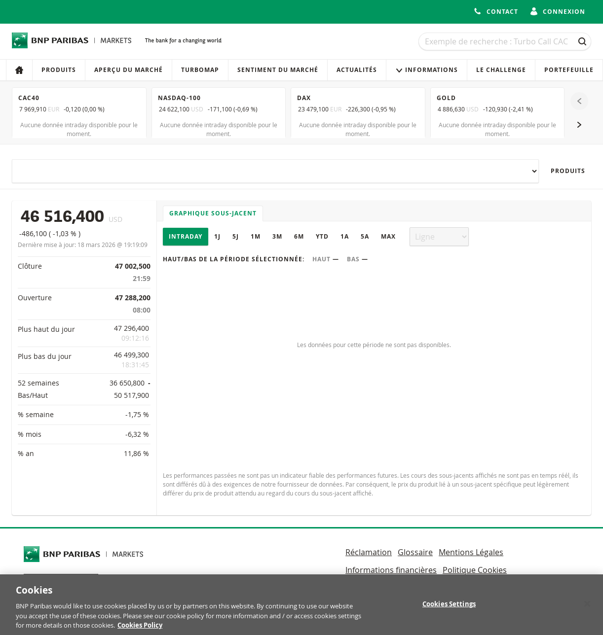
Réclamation (368, 552)
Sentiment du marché (277, 70)
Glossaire (415, 552)
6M (299, 236)
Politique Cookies (475, 569)
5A (365, 236)
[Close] (587, 610)
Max (388, 236)
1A (344, 236)
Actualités (357, 70)
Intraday (185, 236)
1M (256, 236)
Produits (58, 70)
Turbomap (200, 70)
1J (217, 236)
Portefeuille (569, 70)
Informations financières (391, 569)
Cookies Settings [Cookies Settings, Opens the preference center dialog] (449, 609)
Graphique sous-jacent (213, 213)
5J (235, 236)
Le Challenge (501, 70)
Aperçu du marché (128, 70)
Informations (426, 70)
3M (277, 236)
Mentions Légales (471, 552)
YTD (322, 236)
